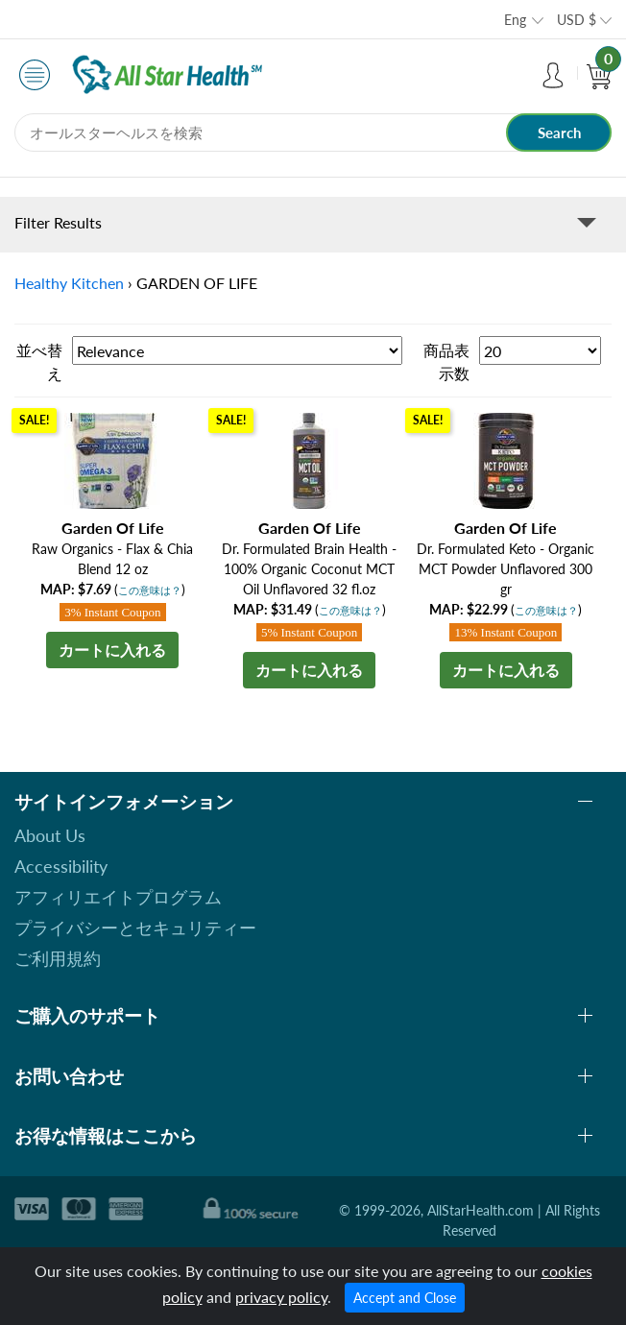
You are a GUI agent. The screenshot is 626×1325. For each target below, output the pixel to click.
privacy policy (281, 1297)
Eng (515, 20)
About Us (49, 835)
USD (576, 20)
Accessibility (61, 866)
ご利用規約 (57, 958)
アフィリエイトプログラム (118, 896)
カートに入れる (112, 649)
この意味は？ (149, 590)
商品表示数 (446, 361)
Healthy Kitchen (69, 283)
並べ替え (39, 361)
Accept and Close (404, 1297)
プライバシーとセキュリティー (135, 927)
